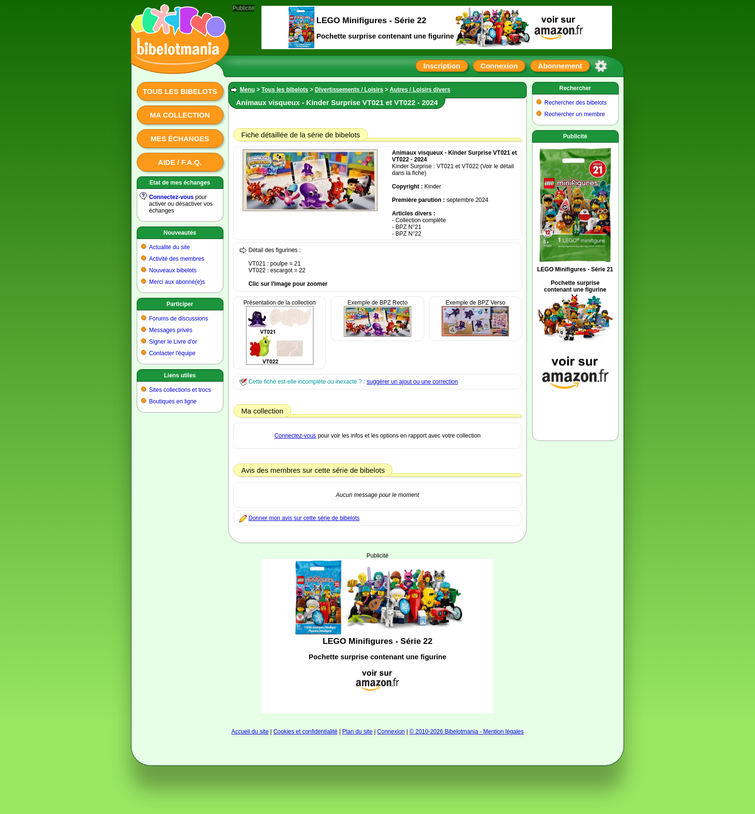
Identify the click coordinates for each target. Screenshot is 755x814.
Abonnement (560, 66)
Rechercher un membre (575, 114)
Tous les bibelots (180, 91)
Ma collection (179, 115)
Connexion (499, 66)
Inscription (441, 66)
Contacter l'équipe (172, 353)
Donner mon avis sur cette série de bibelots (304, 518)
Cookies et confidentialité (305, 731)
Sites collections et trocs (180, 390)
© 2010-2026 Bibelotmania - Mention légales (467, 731)
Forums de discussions (178, 318)
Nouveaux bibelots (173, 270)
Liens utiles (179, 375)
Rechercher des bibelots (576, 102)
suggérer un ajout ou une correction (411, 381)
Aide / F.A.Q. (180, 162)
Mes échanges (180, 138)
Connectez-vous (171, 197)
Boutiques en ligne (173, 401)
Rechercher (575, 88)
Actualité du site (169, 247)
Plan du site (357, 731)
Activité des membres (177, 258)
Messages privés (171, 330)
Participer (180, 304)
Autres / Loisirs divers (420, 89)
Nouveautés (179, 232)
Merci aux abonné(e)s (177, 282)
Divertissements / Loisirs (349, 89)
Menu (247, 89)
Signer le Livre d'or (173, 341)
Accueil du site (249, 731)
